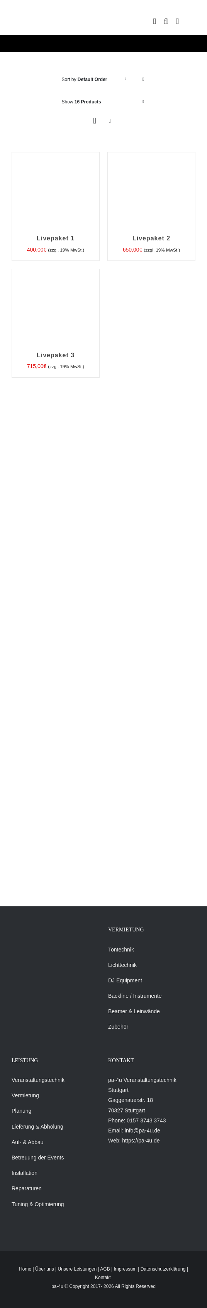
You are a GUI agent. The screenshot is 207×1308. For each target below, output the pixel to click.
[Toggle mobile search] (166, 21)
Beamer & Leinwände (134, 1011)
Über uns (44, 1269)
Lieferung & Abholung (37, 1127)
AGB (105, 1269)
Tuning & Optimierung (38, 1204)
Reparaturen (27, 1188)
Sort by (84, 79)
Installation (24, 1173)
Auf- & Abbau (28, 1142)
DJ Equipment (125, 980)
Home (25, 1269)
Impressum (125, 1269)
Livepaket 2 (151, 238)
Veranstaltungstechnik (38, 1080)
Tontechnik (121, 949)
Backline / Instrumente (135, 996)
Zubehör (118, 1027)
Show (81, 102)
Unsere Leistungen (77, 1269)
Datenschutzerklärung (163, 1269)
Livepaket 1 (56, 238)
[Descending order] (143, 79)
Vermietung (25, 1095)
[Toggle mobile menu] (177, 21)
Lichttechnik (122, 965)
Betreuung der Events (38, 1157)
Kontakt (103, 1277)
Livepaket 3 (56, 355)
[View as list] (109, 120)
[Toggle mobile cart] (154, 21)
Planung (21, 1111)
